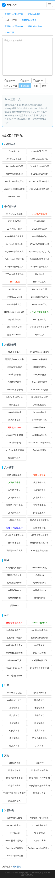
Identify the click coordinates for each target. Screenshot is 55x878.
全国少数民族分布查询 (39, 785)
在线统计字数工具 (14, 505)
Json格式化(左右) (14, 159)
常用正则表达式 (29, 20)
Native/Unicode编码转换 (39, 442)
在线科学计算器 (14, 700)
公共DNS (39, 575)
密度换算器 (14, 745)
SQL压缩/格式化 (39, 229)
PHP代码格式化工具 (14, 236)
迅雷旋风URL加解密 (14, 359)
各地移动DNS (39, 590)
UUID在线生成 (39, 405)
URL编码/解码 (14, 442)
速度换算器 (39, 730)
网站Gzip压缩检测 (14, 653)
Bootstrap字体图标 (14, 848)
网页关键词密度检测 (39, 668)
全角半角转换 (39, 528)
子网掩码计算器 (39, 693)
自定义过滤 (11, 86)
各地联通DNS (14, 590)
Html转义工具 (39, 282)
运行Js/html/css (35, 26)
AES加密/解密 (14, 374)
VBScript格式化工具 (14, 274)
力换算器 (39, 745)
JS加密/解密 (39, 221)
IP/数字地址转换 (39, 420)
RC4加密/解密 (14, 382)
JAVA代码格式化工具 (39, 244)
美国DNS (14, 605)
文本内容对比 (39, 497)
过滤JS (25, 80)
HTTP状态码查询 (14, 675)
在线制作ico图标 (14, 638)
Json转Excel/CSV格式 (14, 189)
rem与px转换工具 (40, 630)
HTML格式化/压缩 (14, 214)
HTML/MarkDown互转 (14, 312)
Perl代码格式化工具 (40, 266)
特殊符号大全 (39, 793)
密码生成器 (14, 405)
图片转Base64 (14, 427)
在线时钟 (39, 763)
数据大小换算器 (39, 738)
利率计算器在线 (14, 693)
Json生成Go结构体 (14, 174)
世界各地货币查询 (14, 778)
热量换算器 (14, 708)
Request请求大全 (14, 825)
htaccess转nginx (39, 622)
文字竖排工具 (39, 505)
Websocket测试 (39, 567)
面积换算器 (39, 700)
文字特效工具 (14, 520)
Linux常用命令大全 (14, 855)
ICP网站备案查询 (39, 660)
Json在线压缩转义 (39, 159)
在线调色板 (39, 645)
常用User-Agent (14, 818)
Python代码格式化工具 (39, 251)
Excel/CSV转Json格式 (39, 181)
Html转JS (39, 274)
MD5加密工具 (14, 352)
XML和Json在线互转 (14, 181)
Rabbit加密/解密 (39, 382)
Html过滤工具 (11, 20)
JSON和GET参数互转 (39, 189)
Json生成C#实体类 (14, 166)
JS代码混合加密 (14, 229)
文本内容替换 (14, 497)
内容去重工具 (39, 512)
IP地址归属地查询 (14, 567)
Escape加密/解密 (14, 367)
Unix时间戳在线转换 (39, 543)
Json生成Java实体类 (39, 166)
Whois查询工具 (14, 660)
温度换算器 (39, 723)
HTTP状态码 (14, 833)
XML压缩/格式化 (39, 236)
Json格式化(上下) (40, 151)
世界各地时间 (14, 770)
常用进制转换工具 (14, 550)
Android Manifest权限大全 (39, 848)
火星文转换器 (39, 490)
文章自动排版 (39, 475)
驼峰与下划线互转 (14, 528)
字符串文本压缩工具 (39, 520)
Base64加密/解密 (39, 359)
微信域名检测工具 (14, 622)
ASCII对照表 (39, 833)
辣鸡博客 (17, 866)
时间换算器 (14, 730)
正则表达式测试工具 (14, 14)
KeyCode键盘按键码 (14, 450)
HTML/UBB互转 (39, 304)
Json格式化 (14, 151)
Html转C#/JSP (14, 289)
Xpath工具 (9, 32)
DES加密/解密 (39, 374)
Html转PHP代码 (39, 289)
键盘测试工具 (14, 457)
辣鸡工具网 (9, 5)
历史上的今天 (14, 800)
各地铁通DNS (14, 598)
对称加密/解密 (39, 367)
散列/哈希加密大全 (14, 397)
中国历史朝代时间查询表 (14, 793)
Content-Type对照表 (39, 818)
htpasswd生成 (39, 412)
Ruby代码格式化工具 (14, 259)
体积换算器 (39, 708)
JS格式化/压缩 (14, 221)
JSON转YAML (14, 196)
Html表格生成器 (14, 304)
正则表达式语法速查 (14, 26)
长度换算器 (14, 723)
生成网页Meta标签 (39, 638)
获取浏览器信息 (14, 575)
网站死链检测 (39, 653)
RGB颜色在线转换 (39, 550)
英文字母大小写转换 (14, 535)
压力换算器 (14, 715)
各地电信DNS (39, 583)
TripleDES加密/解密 (14, 389)
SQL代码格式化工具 (14, 251)
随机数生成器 (14, 543)
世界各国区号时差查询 (39, 778)
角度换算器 (14, 738)
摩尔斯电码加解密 (39, 397)
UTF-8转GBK (39, 427)
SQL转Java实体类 (39, 174)
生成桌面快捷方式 (14, 630)
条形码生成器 (14, 420)
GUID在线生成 (14, 412)
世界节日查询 (14, 785)
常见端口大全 (39, 840)
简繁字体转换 (39, 482)
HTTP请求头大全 (39, 825)
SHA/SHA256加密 (39, 389)
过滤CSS (38, 80)
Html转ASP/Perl (14, 297)
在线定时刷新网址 (14, 645)
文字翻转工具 (14, 512)
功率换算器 (39, 715)
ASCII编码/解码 (39, 435)
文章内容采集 (14, 482)
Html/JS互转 (14, 282)
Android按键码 (39, 450)
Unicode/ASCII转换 (14, 435)
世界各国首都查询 (39, 770)
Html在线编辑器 (14, 475)
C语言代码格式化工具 (39, 259)
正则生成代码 (34, 14)
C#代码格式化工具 (14, 244)
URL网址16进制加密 (39, 352)
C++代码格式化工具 (14, 266)
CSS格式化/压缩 (39, 214)
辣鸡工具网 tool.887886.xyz (30, 873)
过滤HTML (10, 80)
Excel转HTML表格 (39, 297)
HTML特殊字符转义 (14, 840)
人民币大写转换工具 (39, 535)
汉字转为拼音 (14, 490)
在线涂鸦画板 (14, 763)
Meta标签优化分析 (14, 668)
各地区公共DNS (14, 583)
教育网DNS (39, 598)
